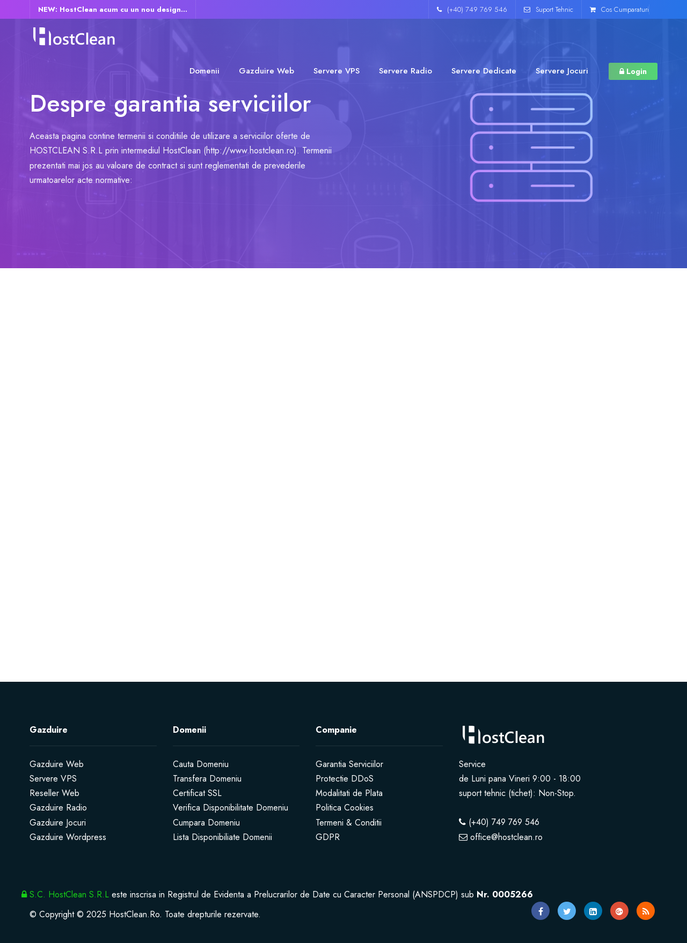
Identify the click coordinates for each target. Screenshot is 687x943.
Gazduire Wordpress (68, 837)
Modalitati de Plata (349, 793)
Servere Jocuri (562, 71)
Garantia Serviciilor (349, 764)
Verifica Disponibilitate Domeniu (230, 807)
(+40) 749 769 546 (472, 9)
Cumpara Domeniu (206, 822)
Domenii (204, 71)
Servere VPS (336, 71)
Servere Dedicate (483, 71)
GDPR (328, 837)
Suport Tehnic (548, 9)
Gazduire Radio (58, 807)
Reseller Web (54, 793)
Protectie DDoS (345, 778)
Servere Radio (405, 71)
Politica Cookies (345, 807)
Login (633, 71)
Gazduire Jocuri (58, 822)
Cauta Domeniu (201, 764)
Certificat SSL (197, 793)
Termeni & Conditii (349, 822)
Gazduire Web (266, 71)
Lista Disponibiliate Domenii (222, 837)
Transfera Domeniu (207, 778)
